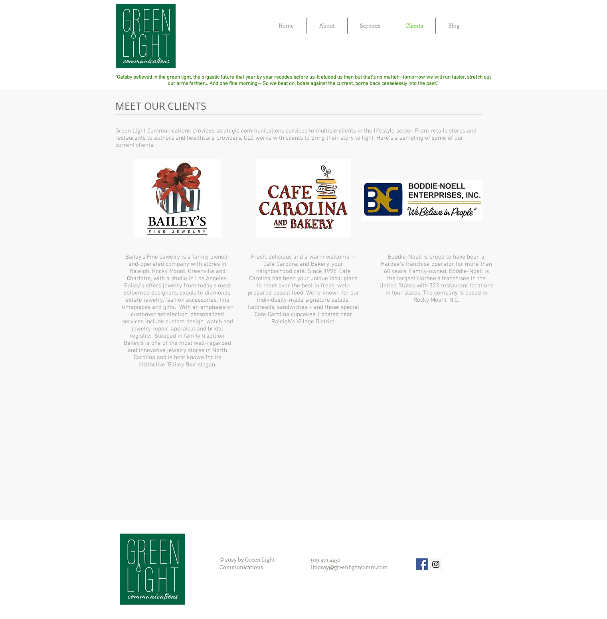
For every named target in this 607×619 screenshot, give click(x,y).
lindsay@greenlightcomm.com (349, 567)
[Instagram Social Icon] (436, 564)
